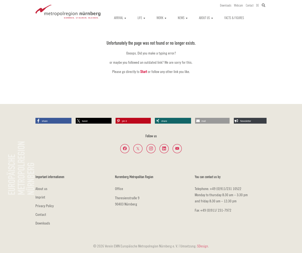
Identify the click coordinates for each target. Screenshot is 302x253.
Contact (40, 214)
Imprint (40, 197)
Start (143, 71)
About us (41, 188)
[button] (53, 121)
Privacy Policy (44, 206)
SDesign (202, 246)
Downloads (42, 223)
